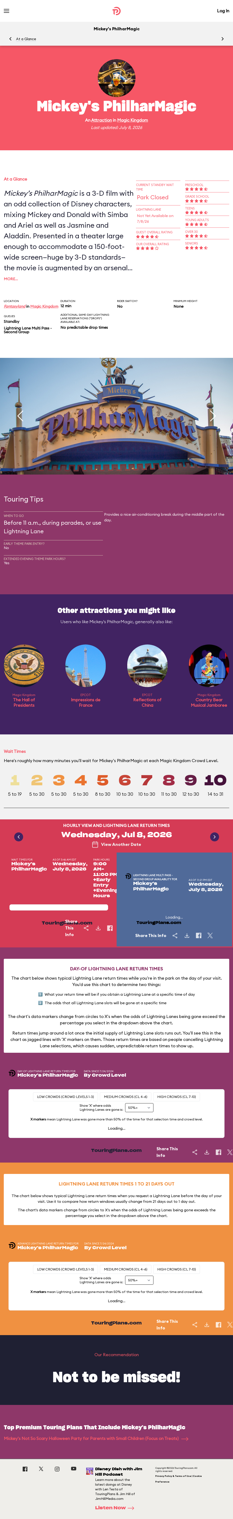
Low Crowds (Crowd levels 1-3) (65, 1097)
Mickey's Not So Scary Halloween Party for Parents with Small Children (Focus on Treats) (96, 1438)
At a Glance (26, 39)
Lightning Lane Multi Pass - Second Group (28, 330)
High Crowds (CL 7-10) (176, 1097)
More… (11, 278)
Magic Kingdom (132, 120)
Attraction (101, 120)
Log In (223, 10)
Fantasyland (14, 306)
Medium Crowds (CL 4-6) (125, 1097)
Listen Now (116, 1508)
